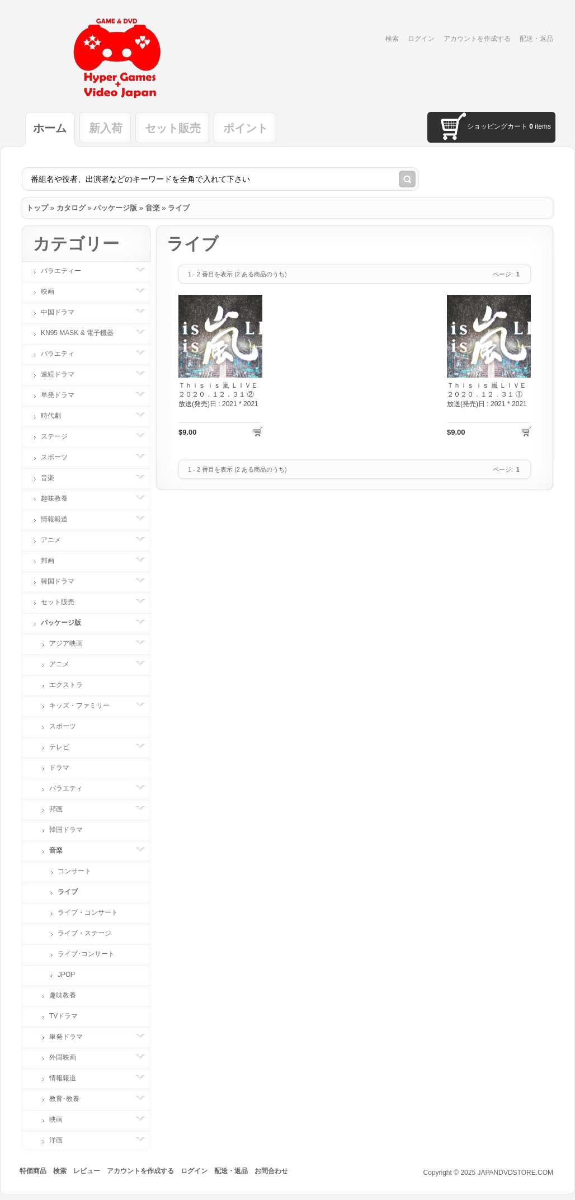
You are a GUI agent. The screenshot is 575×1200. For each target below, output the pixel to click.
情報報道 (60, 519)
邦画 (53, 560)
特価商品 (33, 1171)
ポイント (245, 128)
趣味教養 (60, 498)
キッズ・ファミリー (85, 705)
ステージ (60, 436)
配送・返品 (536, 39)
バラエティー (66, 271)
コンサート (74, 871)
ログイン (421, 39)
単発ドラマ (63, 395)
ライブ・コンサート (88, 912)
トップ (37, 208)
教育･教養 (70, 1099)
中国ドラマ (63, 312)
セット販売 (173, 128)
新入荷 (105, 128)
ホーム (50, 128)
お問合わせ (271, 1171)
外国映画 (68, 1057)
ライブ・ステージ (84, 933)
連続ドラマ (63, 374)
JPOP (66, 974)
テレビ (65, 747)
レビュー (86, 1171)
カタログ (71, 208)
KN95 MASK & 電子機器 (83, 333)
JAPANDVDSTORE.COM (515, 1173)
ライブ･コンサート (86, 954)
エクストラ (66, 685)
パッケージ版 (115, 208)
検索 (392, 39)
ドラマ (59, 767)
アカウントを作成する (477, 39)
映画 (53, 291)
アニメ (56, 540)
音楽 (152, 208)
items (540, 126)
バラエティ (63, 353)
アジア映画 (71, 643)
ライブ (179, 208)
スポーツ (60, 457)
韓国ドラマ (63, 581)
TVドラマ (63, 1016)
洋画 (61, 1140)
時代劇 (56, 416)
